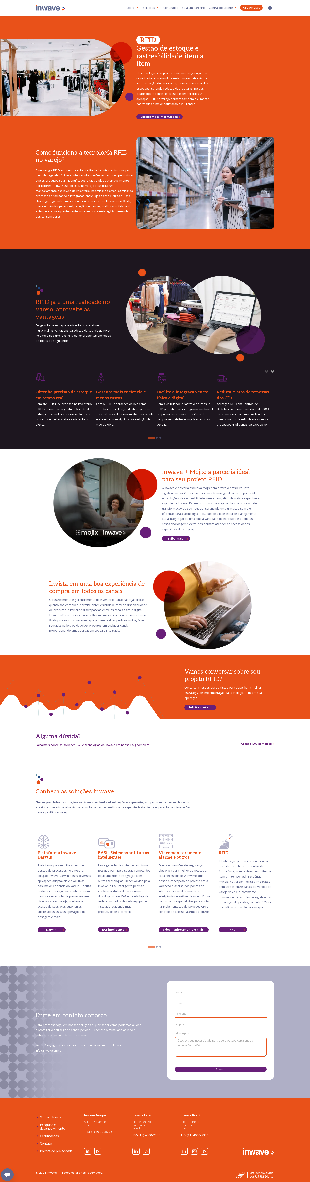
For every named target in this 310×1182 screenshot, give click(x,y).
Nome (179, 992)
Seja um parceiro (193, 7)
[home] (50, 7)
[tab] (151, 438)
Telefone (181, 1013)
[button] (269, 8)
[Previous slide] (266, 371)
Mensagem (182, 1033)
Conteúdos (170, 7)
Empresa (181, 1024)
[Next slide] (272, 371)
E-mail (179, 1003)
